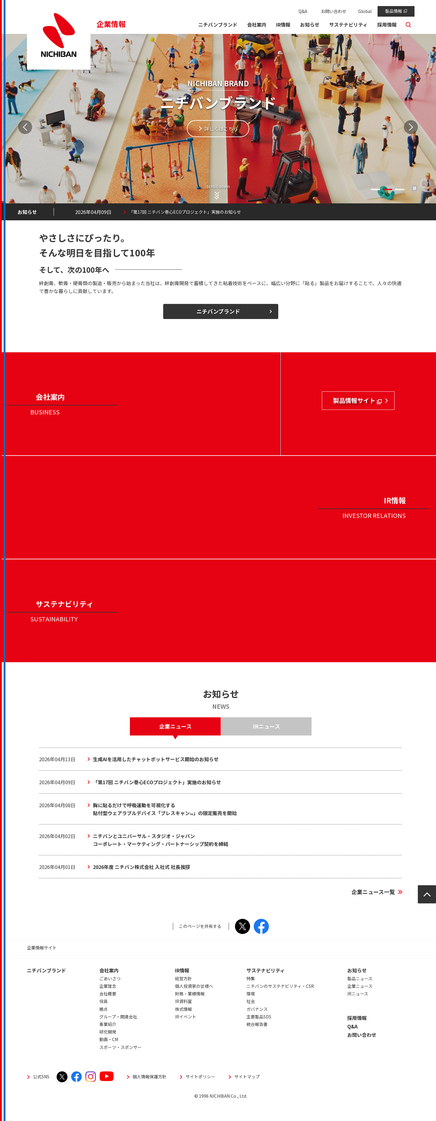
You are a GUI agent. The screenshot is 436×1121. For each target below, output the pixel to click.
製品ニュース (359, 994)
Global (365, 11)
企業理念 (107, 1002)
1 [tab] (375, 189)
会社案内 (109, 986)
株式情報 (183, 1025)
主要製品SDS (258, 1033)
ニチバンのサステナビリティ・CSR (280, 1002)
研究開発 (107, 1048)
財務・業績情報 (190, 1010)
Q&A (303, 11)
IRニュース (357, 1010)
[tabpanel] (218, 127)
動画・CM (108, 1055)
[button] (257, 25)
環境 (250, 1010)
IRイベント (185, 1033)
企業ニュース (359, 1002)
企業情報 (111, 23)
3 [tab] (399, 189)
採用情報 (357, 1033)
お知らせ (357, 986)
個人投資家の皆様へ (194, 1002)
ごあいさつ (110, 994)
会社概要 (107, 1010)
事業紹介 (107, 1040)
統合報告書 (257, 1040)
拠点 (103, 1025)
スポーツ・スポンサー (120, 1063)
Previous (25, 127)
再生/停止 (414, 188)
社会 (250, 1017)
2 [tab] (387, 189)
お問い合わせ (333, 11)
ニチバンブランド (46, 986)
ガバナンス (257, 1025)
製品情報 (396, 11)
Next (411, 127)
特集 (250, 994)
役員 (103, 1017)
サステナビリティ (265, 986)
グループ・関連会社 (118, 1033)
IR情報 (182, 986)
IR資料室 (183, 1017)
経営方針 (183, 994)
